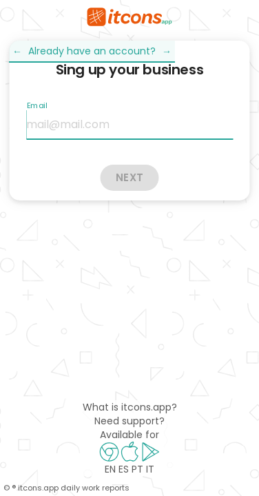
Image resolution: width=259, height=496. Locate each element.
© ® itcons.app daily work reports (66, 487)
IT (150, 469)
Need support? (129, 421)
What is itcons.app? (130, 407)
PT (137, 469)
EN (110, 469)
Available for (129, 435)
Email (36, 105)
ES (123, 469)
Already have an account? (92, 51)
